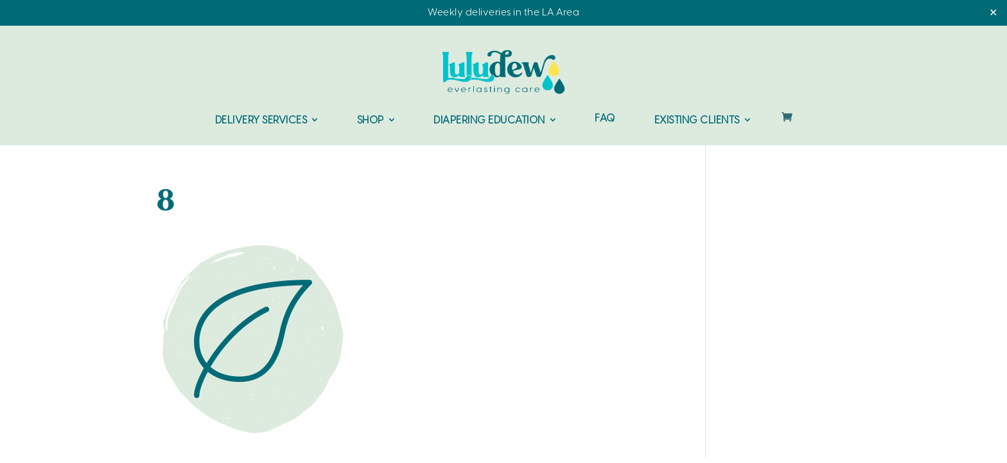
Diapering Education (489, 120)
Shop (370, 120)
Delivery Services (261, 120)
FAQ (605, 119)
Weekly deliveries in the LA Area (503, 13)
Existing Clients (697, 120)
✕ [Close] (993, 13)
